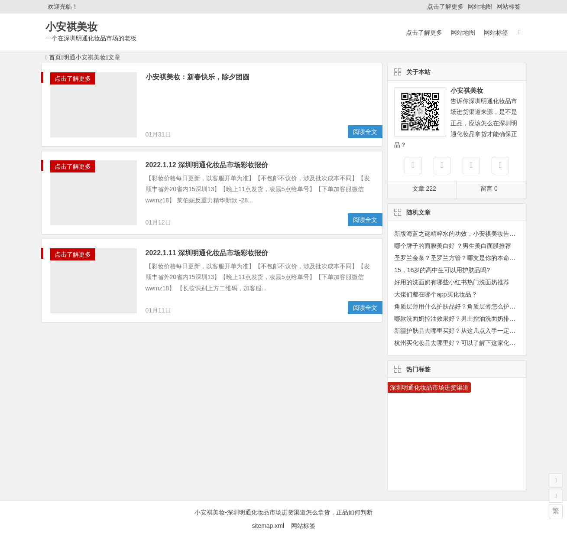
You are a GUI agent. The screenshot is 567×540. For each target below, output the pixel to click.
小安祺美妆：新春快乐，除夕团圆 (197, 77)
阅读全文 (365, 131)
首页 (53, 57)
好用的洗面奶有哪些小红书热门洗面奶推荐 (451, 282)
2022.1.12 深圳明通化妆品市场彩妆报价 (207, 165)
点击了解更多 (445, 6)
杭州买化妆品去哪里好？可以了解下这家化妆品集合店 (467, 342)
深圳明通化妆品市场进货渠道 (429, 387)
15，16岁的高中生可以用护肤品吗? (442, 270)
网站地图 (480, 6)
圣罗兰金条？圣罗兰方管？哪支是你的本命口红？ (461, 257)
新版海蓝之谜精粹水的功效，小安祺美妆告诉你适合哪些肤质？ (479, 233)
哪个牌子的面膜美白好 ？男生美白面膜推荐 (452, 245)
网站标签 (508, 6)
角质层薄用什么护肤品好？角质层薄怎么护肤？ (458, 306)
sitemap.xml (271, 525)
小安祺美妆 (71, 27)
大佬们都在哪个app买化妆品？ (435, 294)
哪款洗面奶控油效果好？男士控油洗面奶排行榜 (458, 318)
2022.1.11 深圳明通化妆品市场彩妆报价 (207, 253)
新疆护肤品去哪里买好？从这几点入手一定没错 (458, 330)
